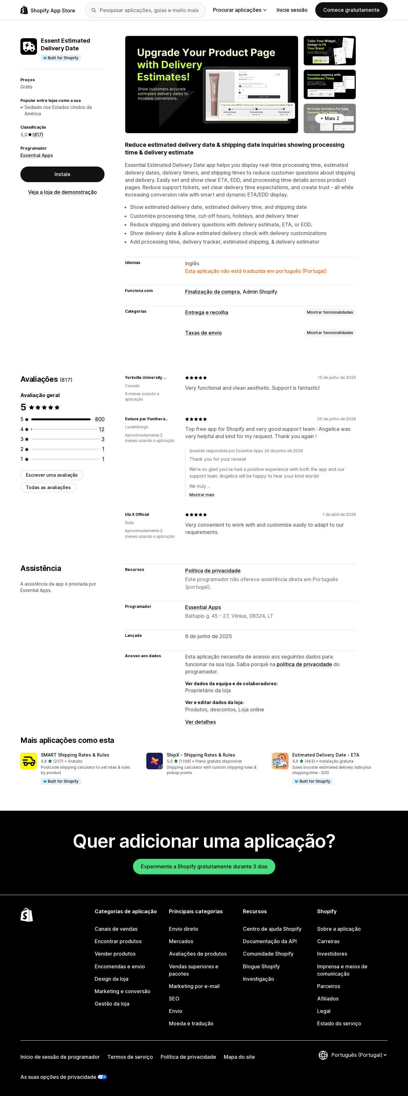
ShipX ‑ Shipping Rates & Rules (201, 755)
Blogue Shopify (261, 966)
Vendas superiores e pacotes (193, 970)
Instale (62, 174)
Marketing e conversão (122, 991)
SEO (174, 998)
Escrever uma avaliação (52, 475)
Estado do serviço (339, 1023)
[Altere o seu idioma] (359, 1054)
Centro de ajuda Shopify (272, 929)
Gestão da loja (112, 1003)
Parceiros (328, 986)
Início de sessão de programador (60, 1057)
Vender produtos (115, 953)
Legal (324, 1011)
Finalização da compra (212, 291)
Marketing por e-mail (194, 986)
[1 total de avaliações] (103, 449)
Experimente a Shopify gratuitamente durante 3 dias (204, 866)
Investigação (258, 979)
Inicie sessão (292, 10)
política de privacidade (304, 664)
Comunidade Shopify (268, 953)
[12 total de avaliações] (102, 429)
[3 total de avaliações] (103, 439)
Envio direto (183, 929)
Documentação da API (270, 941)
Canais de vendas (116, 929)
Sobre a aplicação (339, 929)
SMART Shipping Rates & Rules (75, 755)
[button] (78, 769)
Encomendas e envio (120, 966)
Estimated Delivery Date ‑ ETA (325, 755)
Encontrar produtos (118, 941)
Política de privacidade (213, 570)
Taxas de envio (203, 333)
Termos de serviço (130, 1057)
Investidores (332, 953)
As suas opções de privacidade (58, 1077)
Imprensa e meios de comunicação (342, 970)
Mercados (181, 941)
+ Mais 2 (329, 118)
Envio (175, 1011)
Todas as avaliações (48, 487)
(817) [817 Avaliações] (38, 134)
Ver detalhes (200, 722)
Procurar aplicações (239, 10)
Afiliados (328, 998)
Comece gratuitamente (351, 10)
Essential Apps (36, 155)
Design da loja (111, 979)
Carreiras (328, 941)
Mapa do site (239, 1057)
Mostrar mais (202, 494)
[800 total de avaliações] (100, 419)
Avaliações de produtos (198, 953)
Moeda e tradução (191, 1023)
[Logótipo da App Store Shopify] (47, 10)
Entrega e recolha (206, 312)
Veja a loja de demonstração (62, 192)
